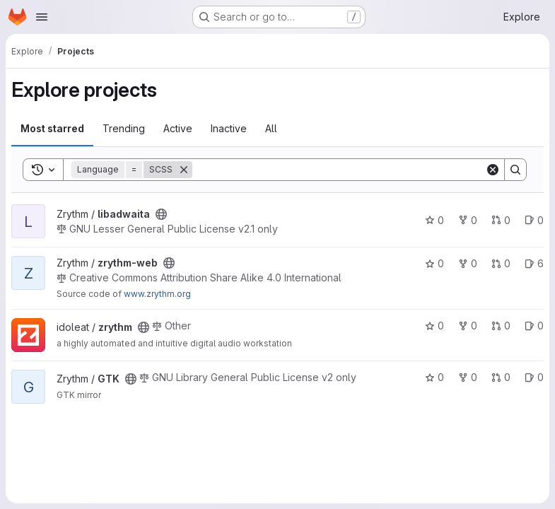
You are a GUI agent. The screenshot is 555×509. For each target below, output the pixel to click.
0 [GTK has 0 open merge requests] (500, 377)
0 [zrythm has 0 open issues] (534, 326)
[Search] (338, 169)
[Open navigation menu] (41, 17)
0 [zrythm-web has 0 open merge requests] (500, 263)
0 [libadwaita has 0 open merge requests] (500, 220)
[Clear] (492, 169)
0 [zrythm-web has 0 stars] (434, 263)
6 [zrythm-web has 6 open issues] (534, 263)
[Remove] (183, 169)
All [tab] (271, 128)
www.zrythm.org (157, 293)
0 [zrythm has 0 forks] (467, 326)
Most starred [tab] (52, 128)
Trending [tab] (124, 128)
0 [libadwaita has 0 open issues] (534, 220)
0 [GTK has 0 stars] (434, 377)
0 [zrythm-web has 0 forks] (467, 263)
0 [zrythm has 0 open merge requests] (500, 326)
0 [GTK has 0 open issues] (534, 377)
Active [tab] (177, 128)
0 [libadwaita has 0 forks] (467, 220)
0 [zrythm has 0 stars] (434, 326)
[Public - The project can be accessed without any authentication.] (161, 214)
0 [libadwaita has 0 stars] (434, 220)
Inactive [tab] (229, 128)
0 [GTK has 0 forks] (467, 377)
